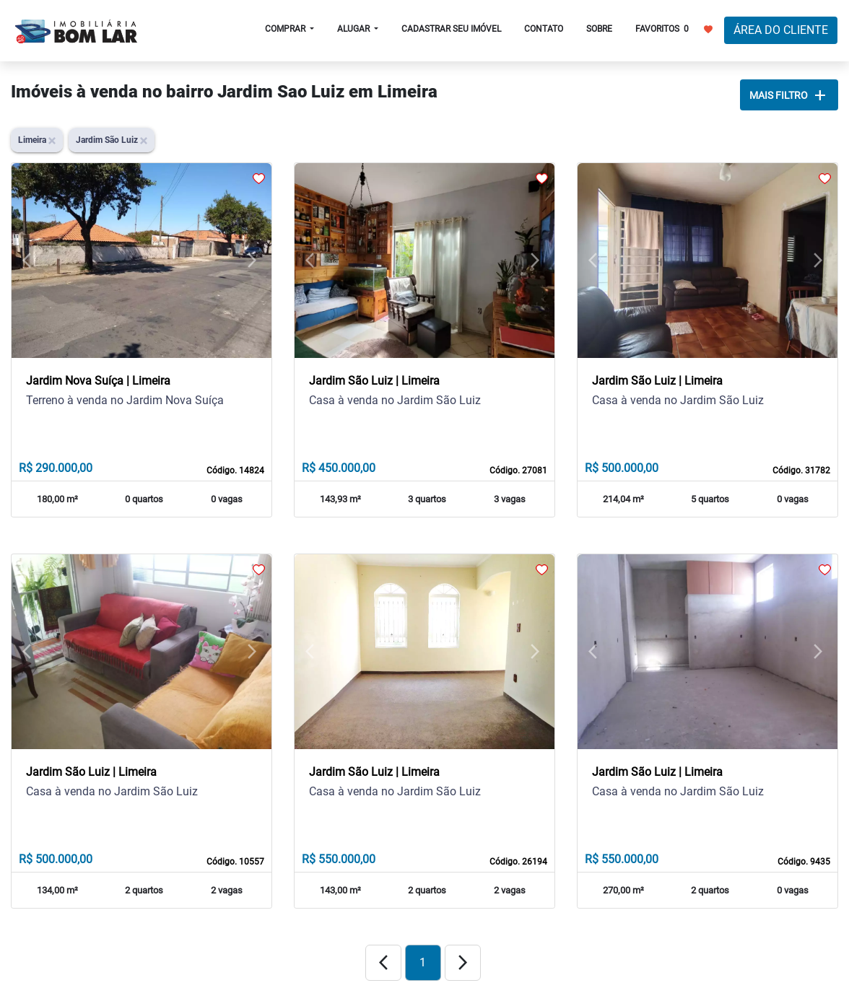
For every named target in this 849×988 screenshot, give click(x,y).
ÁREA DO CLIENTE (780, 30)
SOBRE (599, 29)
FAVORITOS (674, 28)
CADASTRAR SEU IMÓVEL (451, 29)
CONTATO (543, 29)
